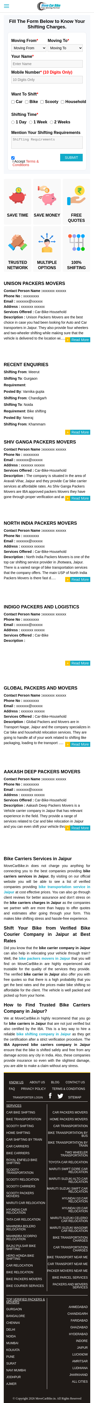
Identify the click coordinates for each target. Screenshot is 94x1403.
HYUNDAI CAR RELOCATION (16, 1211)
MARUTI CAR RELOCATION (25, 1203)
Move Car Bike (53, 6)
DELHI (10, 1329)
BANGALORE (15, 1316)
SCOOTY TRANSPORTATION (20, 1171)
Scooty (51, 102)
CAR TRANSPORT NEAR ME (68, 1264)
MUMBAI (12, 1343)
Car (19, 102)
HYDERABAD (78, 1334)
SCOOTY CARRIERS (20, 1186)
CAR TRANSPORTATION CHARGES (70, 1249)
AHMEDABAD (78, 1307)
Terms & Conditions (26, 163)
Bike (34, 102)
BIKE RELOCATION (19, 1272)
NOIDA (11, 1336)
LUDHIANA (80, 1368)
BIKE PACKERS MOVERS (24, 1279)
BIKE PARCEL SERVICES (70, 1277)
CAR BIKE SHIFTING (20, 1112)
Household (75, 102)
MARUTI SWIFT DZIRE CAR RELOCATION (68, 1170)
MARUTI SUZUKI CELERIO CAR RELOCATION (69, 1219)
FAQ (12, 1089)
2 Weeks (62, 122)
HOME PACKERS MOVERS (69, 1119)
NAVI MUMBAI (16, 1370)
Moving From (24, 40)
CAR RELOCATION (19, 1265)
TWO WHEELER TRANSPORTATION (74, 1154)
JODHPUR (13, 1377)
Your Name (22, 56)
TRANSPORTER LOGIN (28, 1097)
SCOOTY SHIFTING (20, 1126)
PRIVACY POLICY (33, 1089)
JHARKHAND (78, 1375)
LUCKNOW (80, 1354)
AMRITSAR (80, 1361)
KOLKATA (13, 1350)
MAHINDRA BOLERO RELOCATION (21, 1228)
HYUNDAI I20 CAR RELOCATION (75, 1209)
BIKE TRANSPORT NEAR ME (67, 1257)
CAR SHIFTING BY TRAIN (24, 1139)
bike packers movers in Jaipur (44, 958)
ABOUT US (37, 1082)
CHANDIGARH (77, 1314)
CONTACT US (75, 1082)
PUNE (10, 1357)
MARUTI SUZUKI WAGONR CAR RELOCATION (69, 1229)
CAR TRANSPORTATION (70, 1126)
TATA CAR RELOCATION (23, 1219)
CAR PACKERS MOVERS (70, 1112)
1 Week (40, 122)
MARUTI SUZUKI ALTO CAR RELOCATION (68, 1180)
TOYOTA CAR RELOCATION (68, 1162)
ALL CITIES (80, 1381)
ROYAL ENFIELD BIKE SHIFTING (21, 1161)
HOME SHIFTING (18, 1133)
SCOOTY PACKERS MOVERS (20, 1194)
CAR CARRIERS (17, 1146)
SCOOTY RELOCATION (22, 1179)
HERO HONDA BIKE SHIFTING (20, 1257)
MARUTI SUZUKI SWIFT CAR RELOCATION (67, 1190)
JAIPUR (82, 1347)
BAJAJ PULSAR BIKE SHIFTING (21, 1247)
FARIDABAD (79, 1320)
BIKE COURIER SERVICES (25, 1286)
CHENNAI (13, 1323)
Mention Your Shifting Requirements (45, 132)
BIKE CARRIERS (18, 1153)
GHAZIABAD (79, 1327)
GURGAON (14, 1309)
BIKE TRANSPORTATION (23, 1119)
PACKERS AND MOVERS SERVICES (70, 1286)
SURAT (11, 1363)
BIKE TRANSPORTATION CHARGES (70, 1239)
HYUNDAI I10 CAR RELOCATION (75, 1200)
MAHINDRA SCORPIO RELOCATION (21, 1237)
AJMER (11, 1384)
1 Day (21, 122)
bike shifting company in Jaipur (44, 1034)
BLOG (55, 1082)
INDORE (82, 1341)
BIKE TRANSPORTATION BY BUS (68, 1134)
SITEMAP (74, 1097)
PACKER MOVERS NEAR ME (67, 1271)
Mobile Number (41, 72)
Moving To (58, 40)
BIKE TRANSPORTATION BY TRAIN (68, 1144)
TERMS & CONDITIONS (68, 1089)
